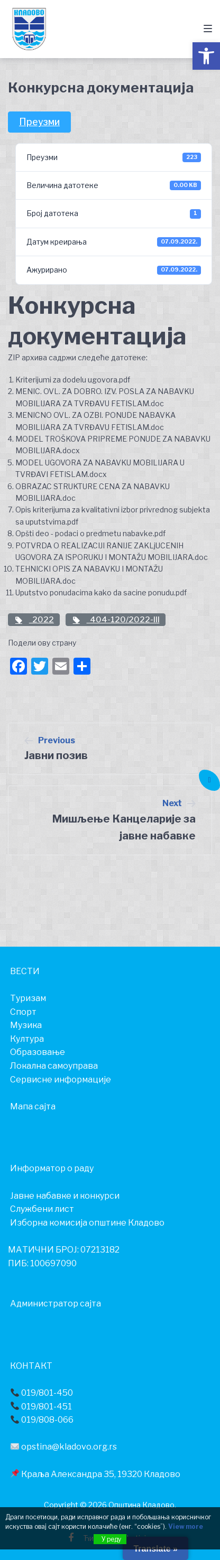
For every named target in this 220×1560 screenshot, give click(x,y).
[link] (206, 56)
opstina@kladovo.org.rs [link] (64, 1447)
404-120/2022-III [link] (115, 619)
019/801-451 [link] (41, 1407)
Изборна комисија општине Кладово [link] (87, 1223)
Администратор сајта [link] (55, 1304)
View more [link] (185, 1526)
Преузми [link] (39, 121)
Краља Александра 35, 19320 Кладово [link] (95, 1474)
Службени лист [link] (42, 1209)
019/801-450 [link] (42, 1393)
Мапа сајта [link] (33, 1106)
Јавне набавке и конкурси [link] (65, 1196)
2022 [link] (34, 619)
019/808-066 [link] (42, 1420)
